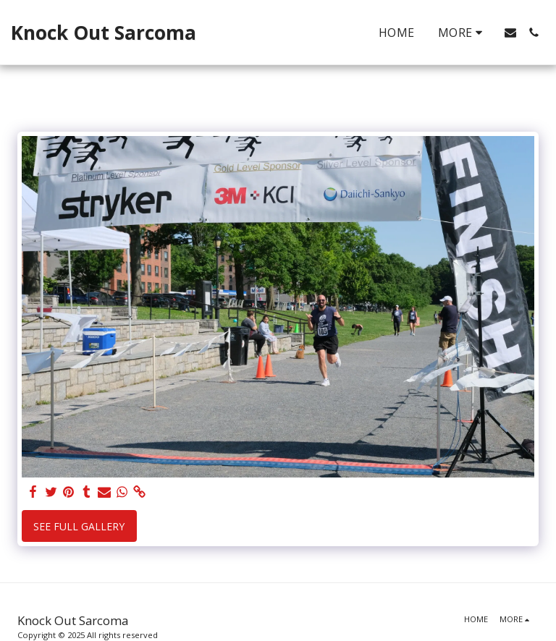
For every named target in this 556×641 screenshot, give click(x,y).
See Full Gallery (79, 526)
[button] (510, 32)
